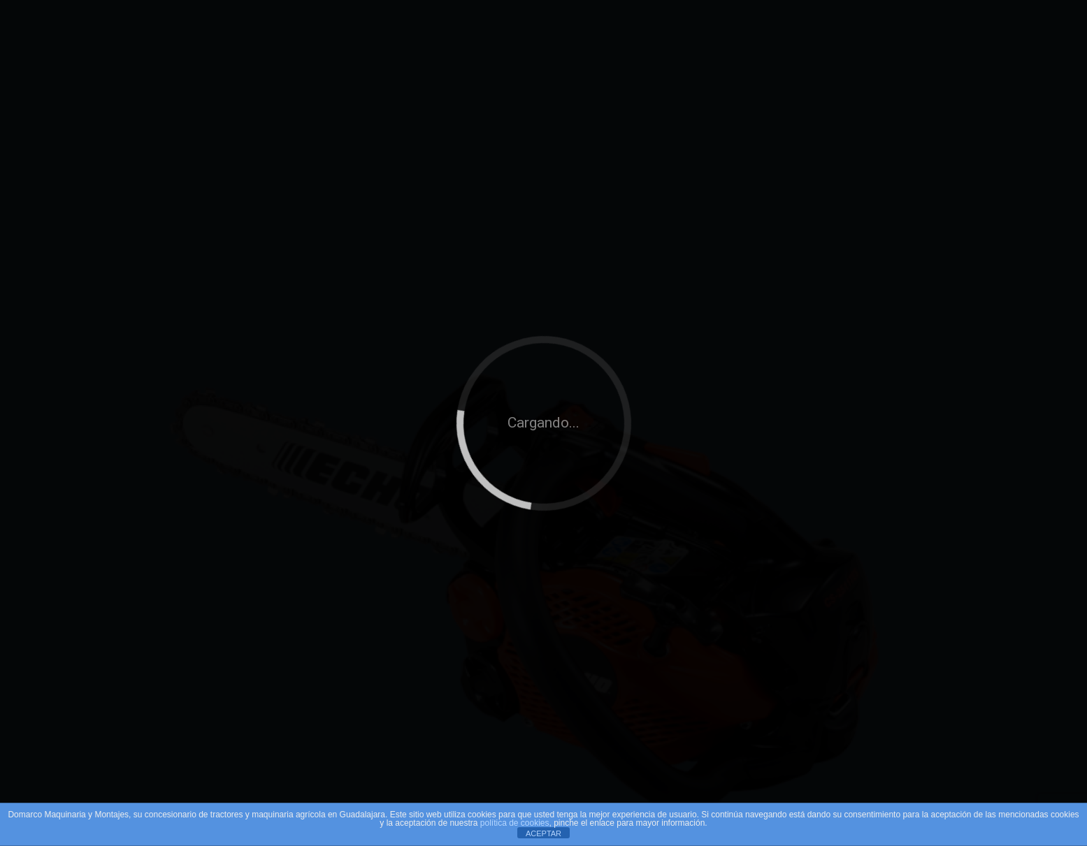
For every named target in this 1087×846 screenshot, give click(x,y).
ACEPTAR (543, 833)
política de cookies (514, 823)
